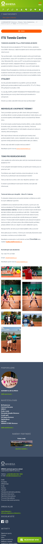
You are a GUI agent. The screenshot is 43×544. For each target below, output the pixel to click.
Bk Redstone (5, 405)
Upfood (3, 421)
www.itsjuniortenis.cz (23, 148)
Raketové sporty (6, 533)
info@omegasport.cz (13, 475)
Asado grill (4, 415)
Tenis (15, 23)
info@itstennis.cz (11, 258)
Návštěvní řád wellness (8, 496)
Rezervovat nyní (29, 539)
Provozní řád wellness (8, 498)
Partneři (3, 490)
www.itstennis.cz (22, 261)
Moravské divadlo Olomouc (10, 413)
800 (21, 474)
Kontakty (4, 482)
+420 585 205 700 (13, 474)
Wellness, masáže (6, 541)
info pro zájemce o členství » (11, 513)
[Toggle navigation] (40, 4)
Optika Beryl (5, 419)
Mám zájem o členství (9, 17)
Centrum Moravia (7, 407)
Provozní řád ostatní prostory (10, 500)
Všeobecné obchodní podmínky (10, 492)
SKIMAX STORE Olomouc (9, 423)
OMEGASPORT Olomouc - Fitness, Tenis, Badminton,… (19, 22)
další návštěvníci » (7, 427)
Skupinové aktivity (7, 539)
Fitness (3, 535)
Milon (2, 537)
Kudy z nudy (5, 411)
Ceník (2, 480)
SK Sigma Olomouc (7, 417)
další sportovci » (6, 394)
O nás (2, 486)
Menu (21, 31)
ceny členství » (6, 511)
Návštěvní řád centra (7, 494)
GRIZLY (3, 409)
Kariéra (3, 488)
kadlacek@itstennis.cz (14, 242)
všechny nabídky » (21, 449)
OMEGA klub (4, 484)
